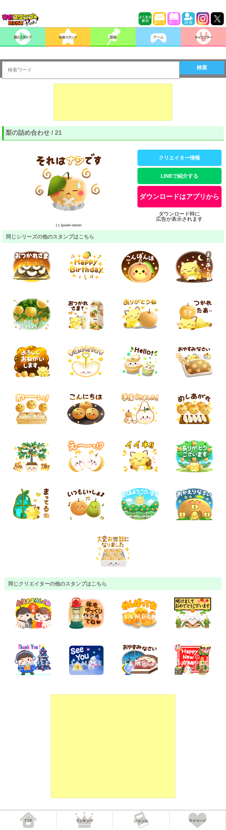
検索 (202, 67)
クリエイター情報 (179, 158)
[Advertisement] (113, 102)
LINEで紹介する (179, 176)
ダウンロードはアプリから (179, 196)
